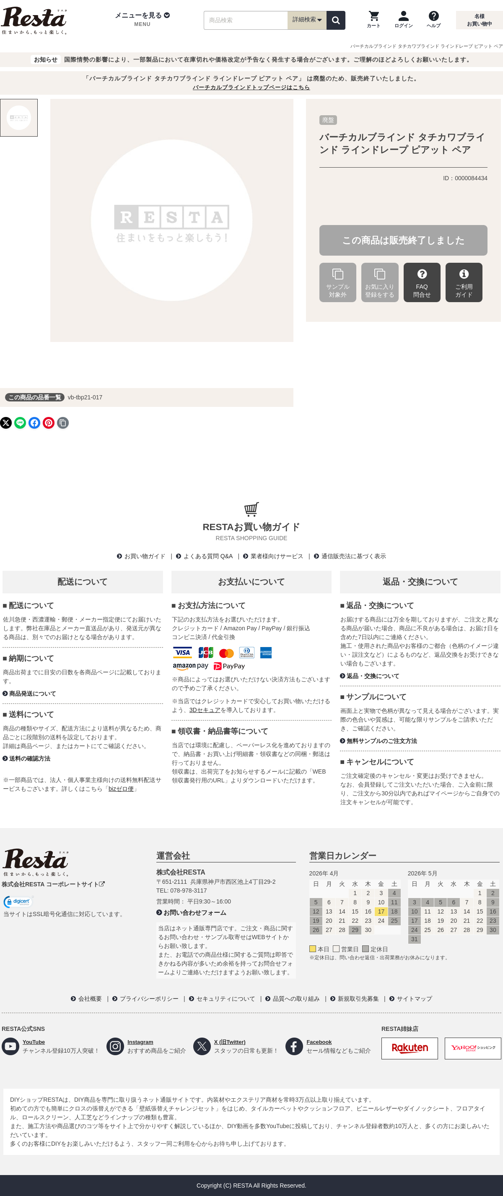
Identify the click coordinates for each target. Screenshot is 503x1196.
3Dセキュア (204, 710)
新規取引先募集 (358, 998)
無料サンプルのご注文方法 (382, 741)
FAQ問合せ (422, 283)
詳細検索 (307, 20)
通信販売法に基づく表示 (354, 556)
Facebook (320, 1041)
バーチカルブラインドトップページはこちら (251, 87)
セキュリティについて (226, 998)
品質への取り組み (296, 998)
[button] (142, 20)
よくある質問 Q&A (208, 556)
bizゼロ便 (121, 788)
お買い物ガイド (145, 556)
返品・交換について (373, 676)
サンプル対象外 (338, 283)
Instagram (141, 1041)
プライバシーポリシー (149, 998)
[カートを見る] (374, 20)
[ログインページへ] (403, 20)
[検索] (336, 20)
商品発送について (32, 693)
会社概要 (90, 998)
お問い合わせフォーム (194, 912)
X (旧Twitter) (231, 1041)
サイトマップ (414, 998)
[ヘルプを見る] (434, 20)
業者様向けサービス (277, 556)
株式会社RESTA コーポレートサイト (53, 884)
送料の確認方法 (29, 758)
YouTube (35, 1041)
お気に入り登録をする (380, 283)
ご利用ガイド (464, 283)
